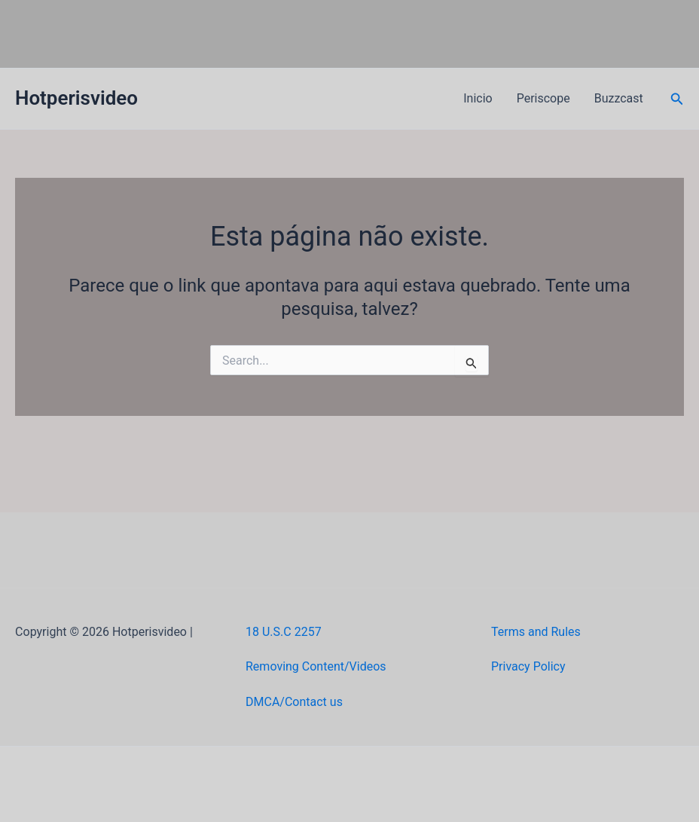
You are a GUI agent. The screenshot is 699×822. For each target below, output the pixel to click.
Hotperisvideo (76, 98)
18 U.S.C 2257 (284, 632)
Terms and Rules (536, 632)
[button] (677, 99)
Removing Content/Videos (316, 666)
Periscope (543, 98)
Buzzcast (618, 98)
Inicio (477, 98)
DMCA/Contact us (294, 702)
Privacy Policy (528, 666)
